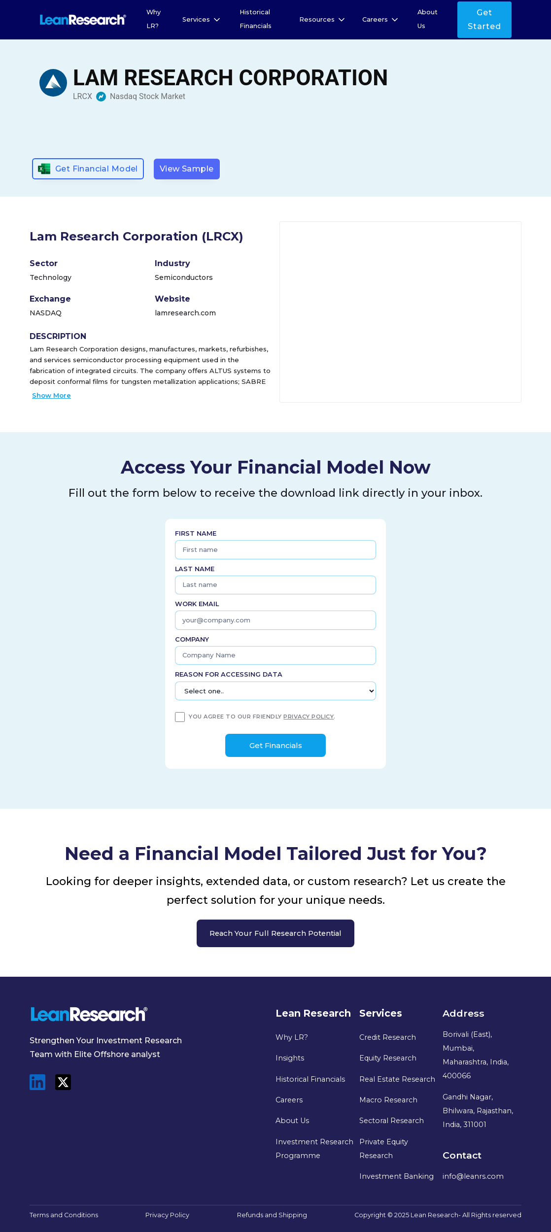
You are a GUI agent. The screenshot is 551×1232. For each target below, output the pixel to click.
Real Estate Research (397, 1079)
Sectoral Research (391, 1120)
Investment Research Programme (314, 1148)
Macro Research (388, 1099)
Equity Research (387, 1058)
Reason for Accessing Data (228, 674)
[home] (83, 19)
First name (195, 533)
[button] (202, 20)
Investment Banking (396, 1176)
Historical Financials (256, 19)
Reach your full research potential (275, 933)
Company (192, 639)
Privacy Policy (167, 1215)
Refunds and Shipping (272, 1215)
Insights (290, 1058)
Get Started (484, 19)
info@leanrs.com (473, 1176)
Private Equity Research (383, 1148)
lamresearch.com (185, 312)
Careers (289, 1099)
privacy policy (308, 716)
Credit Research (387, 1037)
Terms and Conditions (64, 1215)
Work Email (197, 604)
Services (196, 19)
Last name (194, 569)
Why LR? (153, 19)
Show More (51, 395)
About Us (427, 19)
